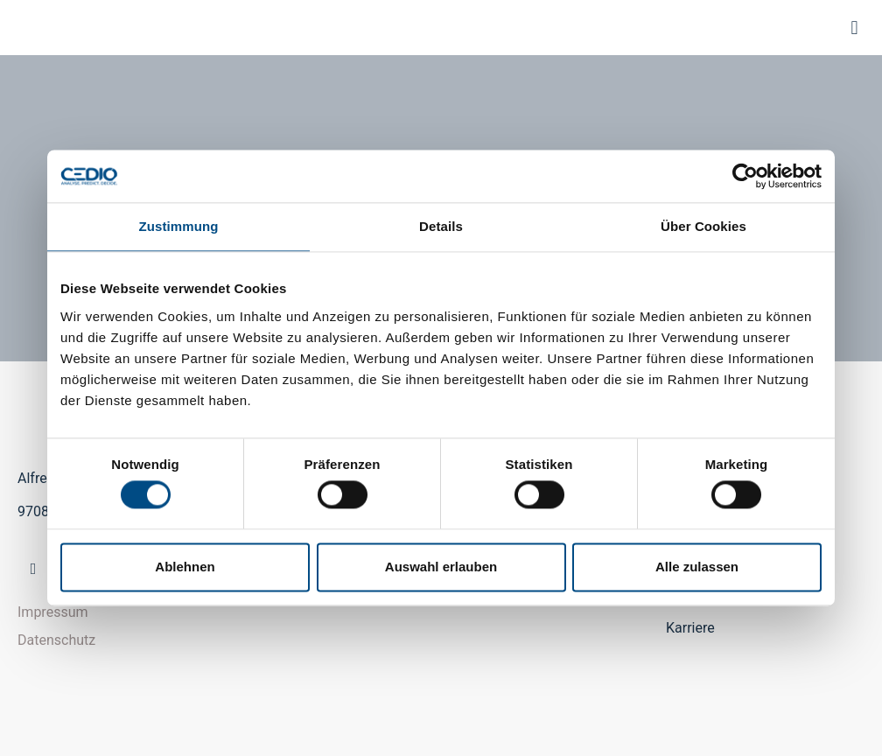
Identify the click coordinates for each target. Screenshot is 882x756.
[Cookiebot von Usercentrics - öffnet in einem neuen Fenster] (745, 176)
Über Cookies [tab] (703, 226)
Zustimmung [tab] (179, 226)
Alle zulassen (696, 566)
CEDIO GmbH (31, 28)
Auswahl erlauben (441, 566)
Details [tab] (441, 226)
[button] (854, 27)
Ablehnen (184, 566)
